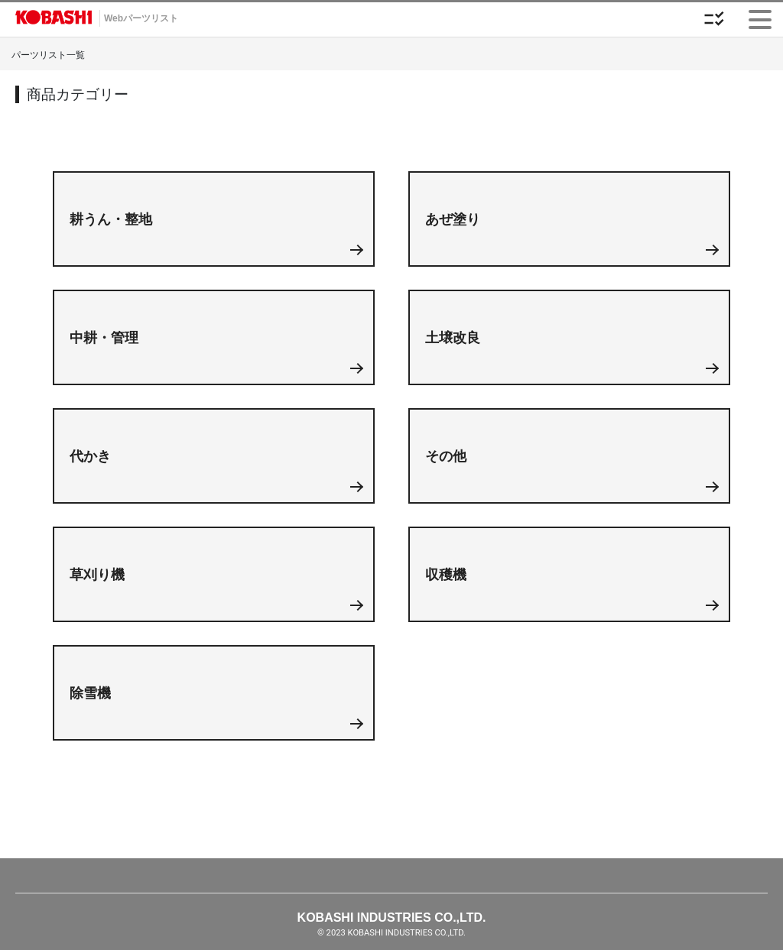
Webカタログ (53, 19)
